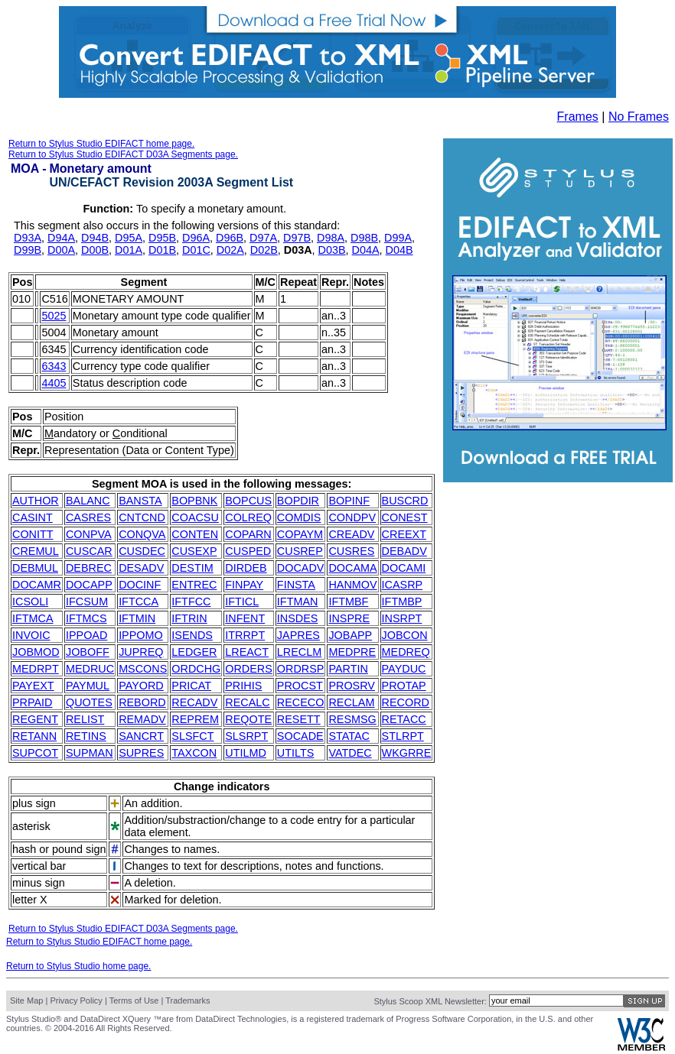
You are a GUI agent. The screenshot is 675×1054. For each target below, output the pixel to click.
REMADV (142, 719)
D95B (162, 238)
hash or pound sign (59, 849)
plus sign (34, 803)
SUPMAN (89, 753)
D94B (95, 238)
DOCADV (300, 568)
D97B (297, 238)
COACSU (195, 517)
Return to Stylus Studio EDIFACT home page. (101, 143)
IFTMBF (348, 601)
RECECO (300, 702)
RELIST (85, 719)
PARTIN (347, 669)
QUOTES (89, 702)
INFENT (245, 618)
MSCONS (143, 669)
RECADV (194, 702)
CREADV (351, 534)
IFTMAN (297, 601)
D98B (364, 238)
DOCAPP (89, 585)
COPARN (248, 534)
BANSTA (140, 501)
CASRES (88, 517)
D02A (230, 250)
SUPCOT (35, 753)
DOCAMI (404, 568)
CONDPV (352, 517)
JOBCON (405, 635)
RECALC (247, 702)
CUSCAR (89, 551)
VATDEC (349, 753)
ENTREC (194, 585)
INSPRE (349, 618)
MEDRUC (90, 669)
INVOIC (31, 635)
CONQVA (142, 534)
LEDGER (194, 652)
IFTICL (242, 601)
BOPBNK (194, 501)
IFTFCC (190, 601)
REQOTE (248, 719)
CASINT (32, 517)
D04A (366, 250)
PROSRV (351, 685)
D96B (229, 238)
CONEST (405, 517)
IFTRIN (189, 618)
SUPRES (141, 753)
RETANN (34, 736)
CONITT (33, 534)
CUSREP (300, 551)
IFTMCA (33, 618)
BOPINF (349, 501)
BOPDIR (298, 501)
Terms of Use (134, 1000)
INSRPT (402, 618)
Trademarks (187, 1000)
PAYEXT (33, 685)
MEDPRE (352, 652)
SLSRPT (246, 736)
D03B (332, 250)
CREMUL (35, 551)
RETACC (404, 719)
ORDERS (248, 669)
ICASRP (402, 585)
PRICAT (191, 685)
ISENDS (192, 635)
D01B (162, 250)
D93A (27, 238)
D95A (128, 238)
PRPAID (32, 702)
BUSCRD (405, 501)
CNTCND (142, 517)
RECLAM (351, 702)
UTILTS (296, 753)
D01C (196, 250)
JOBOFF (87, 652)
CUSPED (248, 551)
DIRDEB (245, 568)
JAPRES (298, 635)
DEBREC (89, 568)
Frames (577, 116)
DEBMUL (35, 568)
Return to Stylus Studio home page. (78, 966)
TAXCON (194, 753)
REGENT (35, 719)
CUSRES (351, 551)
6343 (53, 366)
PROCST (300, 685)
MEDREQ (406, 652)
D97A (263, 238)
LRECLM (299, 652)
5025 (53, 316)
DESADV (141, 568)
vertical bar (39, 866)
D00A (61, 250)
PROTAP (404, 685)
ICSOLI (30, 601)
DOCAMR (36, 585)
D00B (95, 250)
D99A (398, 238)
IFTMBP (402, 601)
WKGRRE (407, 753)
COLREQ (248, 517)
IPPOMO (141, 635)
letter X (29, 899)
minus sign (38, 883)
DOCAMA (352, 568)
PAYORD (141, 685)
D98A (330, 238)
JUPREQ (141, 652)
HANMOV (352, 585)
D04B (399, 250)
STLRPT (403, 736)
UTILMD (245, 753)
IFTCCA (138, 601)
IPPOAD (86, 635)
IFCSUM (87, 601)
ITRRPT (245, 635)
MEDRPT (35, 669)
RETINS (86, 736)
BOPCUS (248, 501)
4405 (53, 383)
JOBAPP (350, 635)
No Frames (638, 116)
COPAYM (300, 534)
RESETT (299, 719)
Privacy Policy (76, 1000)
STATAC (349, 736)
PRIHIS (243, 685)
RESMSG (352, 719)
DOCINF (140, 585)
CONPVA (89, 534)
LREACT (247, 652)
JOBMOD (36, 652)
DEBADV (404, 551)
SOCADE (300, 736)
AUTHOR (35, 501)
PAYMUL (87, 685)
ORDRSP (300, 669)
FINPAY (244, 585)
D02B (264, 250)
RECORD (405, 702)
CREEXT (404, 534)
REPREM (195, 719)
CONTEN (194, 534)
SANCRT (141, 736)
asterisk (31, 826)
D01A (128, 250)
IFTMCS (86, 618)
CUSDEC (142, 551)
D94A (61, 238)
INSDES (297, 618)
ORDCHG (195, 669)
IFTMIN (137, 618)
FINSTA (296, 585)
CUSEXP (194, 551)
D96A (196, 238)
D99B (27, 250)
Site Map (26, 1000)
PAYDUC (404, 669)
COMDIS (299, 517)
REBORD (142, 702)
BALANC (88, 501)
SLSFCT (192, 736)
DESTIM (192, 568)
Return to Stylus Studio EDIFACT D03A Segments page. (123, 154)
